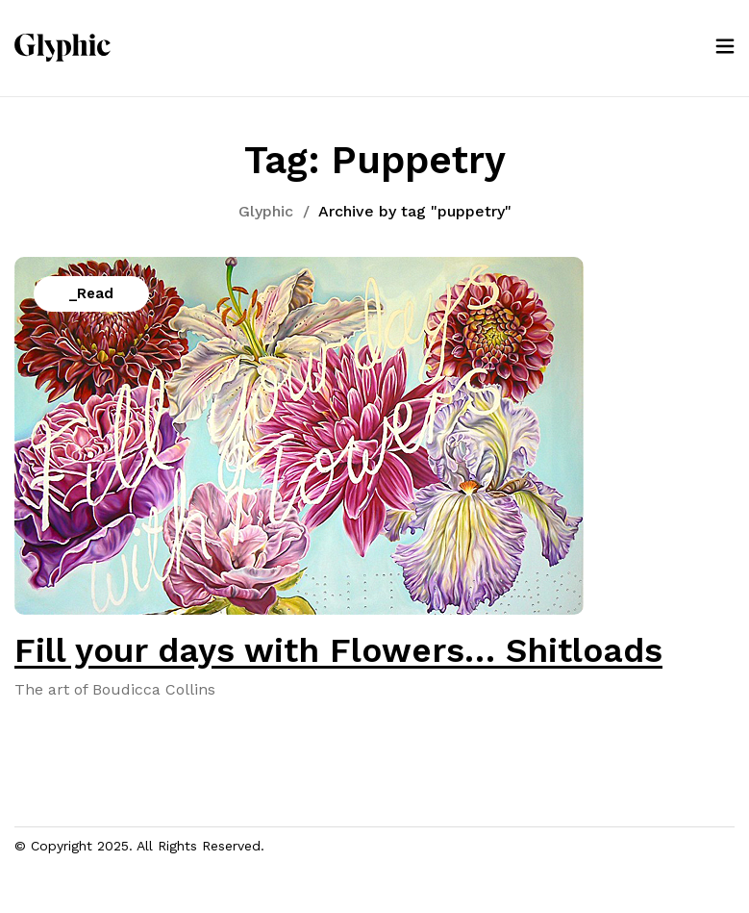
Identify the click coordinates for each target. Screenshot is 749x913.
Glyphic (265, 211)
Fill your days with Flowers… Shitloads (338, 650)
